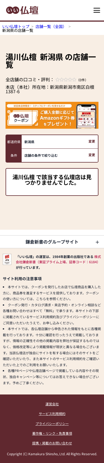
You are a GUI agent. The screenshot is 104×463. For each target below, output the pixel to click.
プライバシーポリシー (52, 423)
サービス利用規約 (52, 413)
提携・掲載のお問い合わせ (52, 443)
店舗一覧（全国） (51, 26)
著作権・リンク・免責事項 (52, 433)
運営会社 (52, 403)
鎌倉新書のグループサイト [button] (52, 241)
